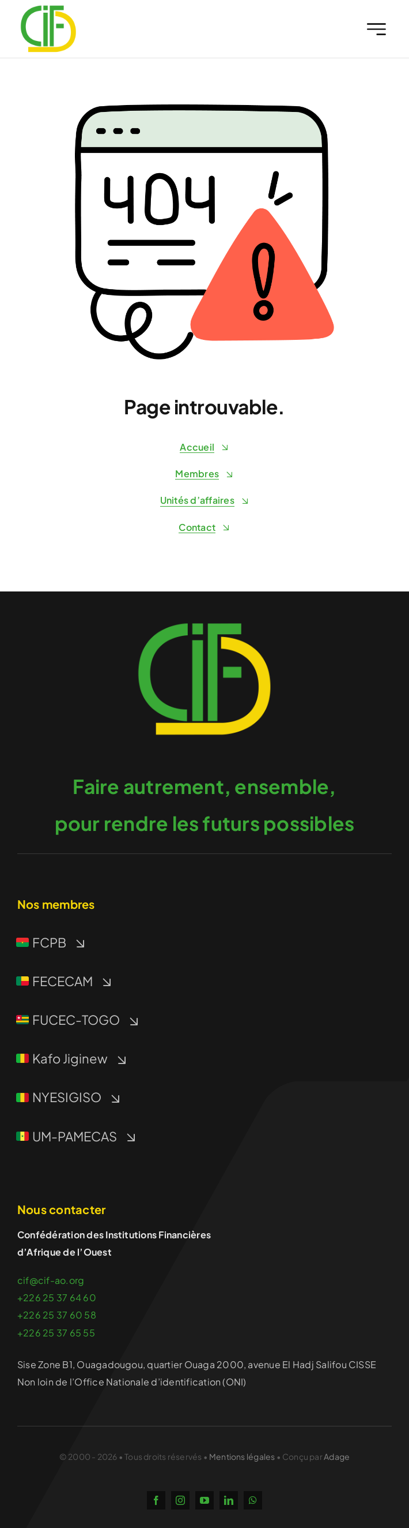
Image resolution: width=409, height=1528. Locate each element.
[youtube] (204, 1500)
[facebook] (156, 1500)
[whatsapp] (253, 1500)
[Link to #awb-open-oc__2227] (376, 29)
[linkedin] (228, 1500)
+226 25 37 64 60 (56, 1297)
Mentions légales (242, 1456)
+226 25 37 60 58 (56, 1315)
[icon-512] (204, 614)
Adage (337, 1456)
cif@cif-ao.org (50, 1280)
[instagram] (180, 1500)
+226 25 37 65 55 (56, 1333)
